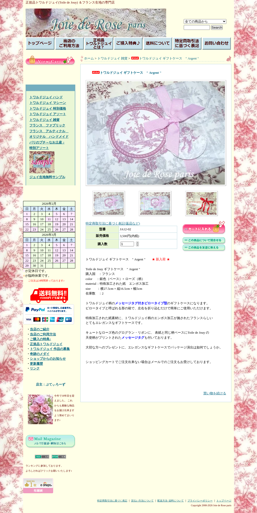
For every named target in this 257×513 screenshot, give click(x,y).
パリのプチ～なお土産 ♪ (47, 142)
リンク (35, 368)
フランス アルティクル (49, 131)
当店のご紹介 (39, 329)
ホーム (89, 58)
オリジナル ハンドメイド (49, 136)
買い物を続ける (156, 389)
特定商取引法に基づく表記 (112, 500)
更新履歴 (36, 363)
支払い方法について (142, 500)
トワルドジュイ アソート (47, 114)
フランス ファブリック (47, 125)
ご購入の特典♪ (40, 339)
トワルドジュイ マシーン (47, 103)
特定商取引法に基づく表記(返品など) (113, 223)
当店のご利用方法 (43, 334)
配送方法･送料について (170, 500)
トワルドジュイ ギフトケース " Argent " (165, 58)
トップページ (223, 500)
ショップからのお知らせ (48, 358)
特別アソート (39, 148)
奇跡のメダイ (39, 354)
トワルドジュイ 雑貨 (44, 120)
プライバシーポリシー (200, 500)
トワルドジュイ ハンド (46, 97)
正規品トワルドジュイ (46, 344)
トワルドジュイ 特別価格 (47, 108)
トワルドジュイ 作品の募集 (50, 349)
